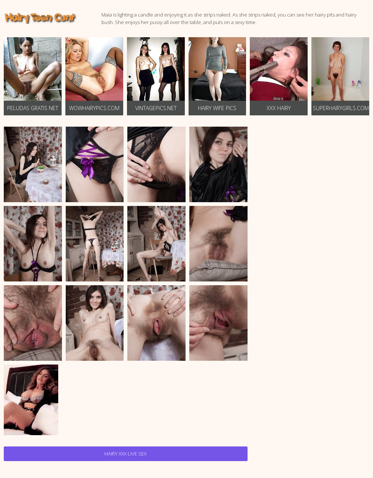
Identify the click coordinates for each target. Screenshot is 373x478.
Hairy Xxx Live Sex (125, 453)
